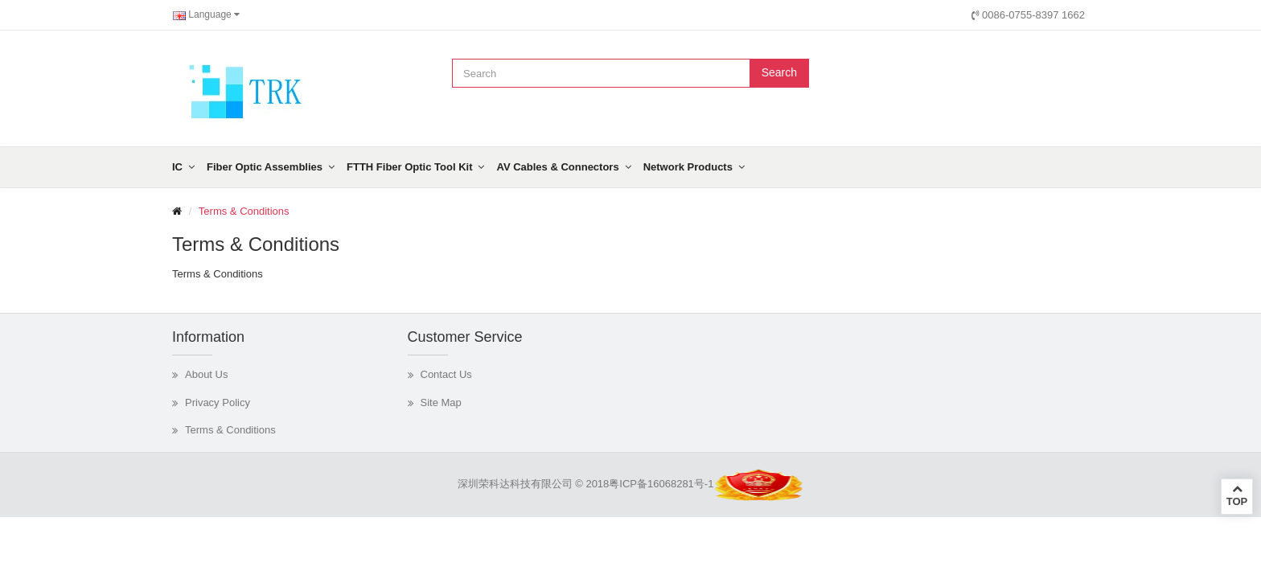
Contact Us (446, 374)
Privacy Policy (217, 402)
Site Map (441, 402)
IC (177, 167)
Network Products (688, 167)
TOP (1237, 495)
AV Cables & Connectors (557, 167)
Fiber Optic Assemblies (264, 167)
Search (779, 72)
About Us (206, 374)
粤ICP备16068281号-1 (661, 484)
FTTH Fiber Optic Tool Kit (409, 167)
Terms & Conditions (244, 211)
